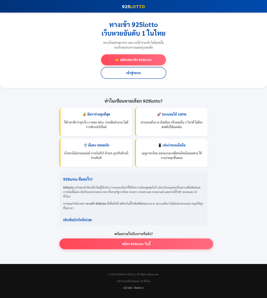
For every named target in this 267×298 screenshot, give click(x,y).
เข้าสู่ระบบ (133, 73)
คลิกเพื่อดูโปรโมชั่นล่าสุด (77, 219)
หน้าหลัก (127, 287)
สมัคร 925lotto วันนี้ (136, 244)
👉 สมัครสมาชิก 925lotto (133, 59)
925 (133, 6)
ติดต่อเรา (139, 287)
